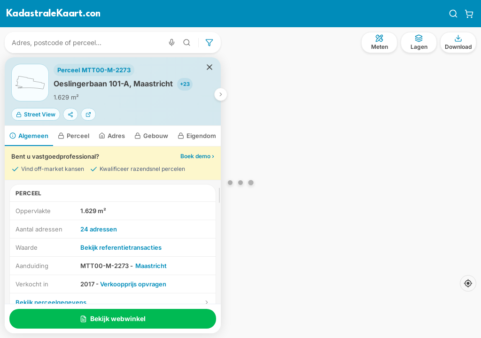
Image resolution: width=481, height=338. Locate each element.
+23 (185, 84)
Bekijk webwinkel (113, 319)
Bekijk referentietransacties (121, 247)
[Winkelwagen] (469, 13)
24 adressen (98, 229)
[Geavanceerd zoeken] (187, 42)
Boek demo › (197, 156)
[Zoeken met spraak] (172, 42)
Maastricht (151, 265)
